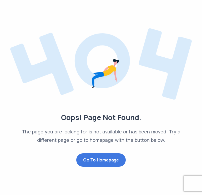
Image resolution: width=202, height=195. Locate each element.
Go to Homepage (101, 160)
